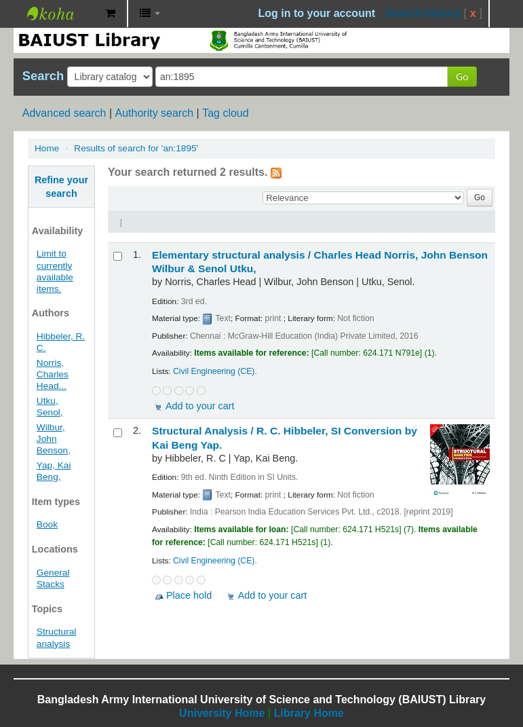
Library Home (309, 713)
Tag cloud (225, 113)
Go (462, 76)
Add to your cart (200, 405)
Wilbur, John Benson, (54, 438)
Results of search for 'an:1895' (136, 148)
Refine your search (61, 186)
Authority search (154, 113)
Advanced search (64, 113)
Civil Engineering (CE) (213, 371)
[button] (110, 13)
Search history (423, 13)
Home (47, 148)
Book (47, 524)
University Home (222, 713)
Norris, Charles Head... (53, 374)
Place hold (189, 595)
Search (43, 76)
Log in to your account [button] (316, 13)
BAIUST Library (61, 13)
